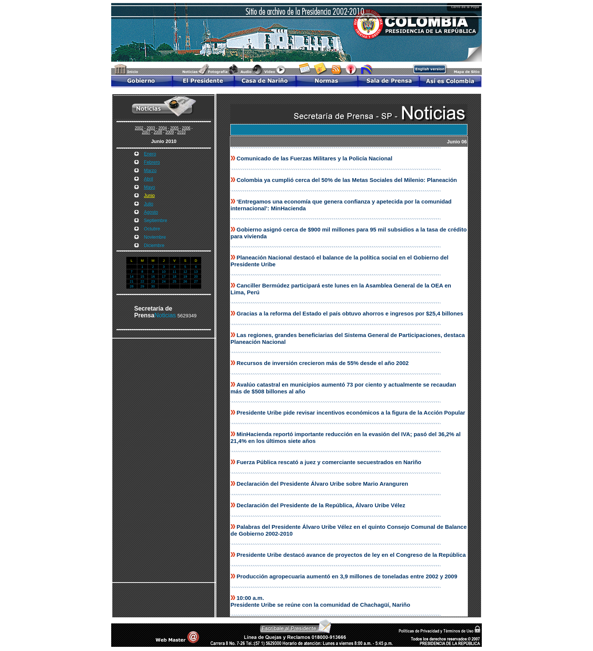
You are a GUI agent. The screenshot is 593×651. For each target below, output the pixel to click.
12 (185, 271)
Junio (149, 195)
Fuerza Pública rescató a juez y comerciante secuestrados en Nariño (329, 462)
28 (132, 286)
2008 (158, 132)
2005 (174, 128)
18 (174, 276)
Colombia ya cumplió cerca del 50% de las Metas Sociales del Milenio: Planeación (347, 180)
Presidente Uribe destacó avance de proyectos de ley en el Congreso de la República (351, 555)
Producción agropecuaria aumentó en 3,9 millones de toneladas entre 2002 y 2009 (347, 576)
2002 (139, 128)
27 (196, 281)
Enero (150, 154)
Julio (149, 204)
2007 (146, 132)
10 (164, 271)
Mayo (149, 187)
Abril (148, 179)
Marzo (150, 170)
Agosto (151, 212)
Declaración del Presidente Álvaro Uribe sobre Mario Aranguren (322, 483)
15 (142, 276)
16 (153, 276)
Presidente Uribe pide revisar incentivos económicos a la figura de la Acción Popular (351, 412)
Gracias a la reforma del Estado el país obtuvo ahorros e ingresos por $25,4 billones (350, 313)
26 (185, 281)
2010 (181, 132)
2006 (186, 128)
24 (164, 281)
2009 (169, 132)
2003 (151, 128)
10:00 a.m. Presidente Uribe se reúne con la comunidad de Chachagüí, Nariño (320, 601)
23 (153, 281)
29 (142, 286)
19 (185, 276)
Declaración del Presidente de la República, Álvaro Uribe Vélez (321, 505)
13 (196, 271)
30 (153, 286)
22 (142, 281)
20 (196, 276)
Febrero (152, 162)
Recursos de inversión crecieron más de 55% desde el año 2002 (323, 363)
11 (174, 271)
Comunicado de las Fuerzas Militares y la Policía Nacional (315, 158)
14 (132, 276)
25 (174, 281)
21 (132, 281)
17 (164, 276)
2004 (162, 128)
